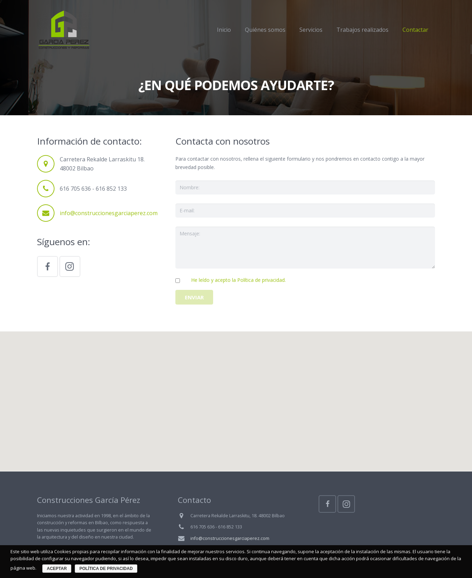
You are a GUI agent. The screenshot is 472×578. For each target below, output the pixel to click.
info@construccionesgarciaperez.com (109, 213)
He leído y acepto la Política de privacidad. (238, 280)
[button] (236, 394)
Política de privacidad (106, 568)
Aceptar (57, 568)
